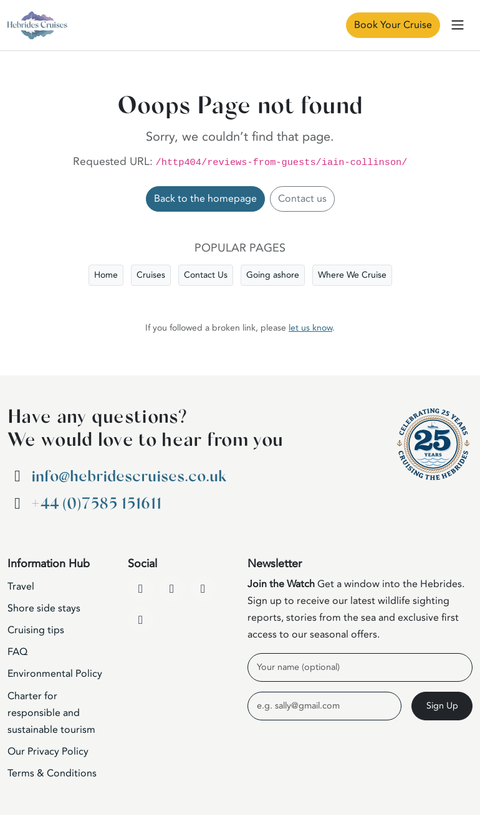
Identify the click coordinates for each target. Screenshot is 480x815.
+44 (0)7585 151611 (96, 504)
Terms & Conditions (52, 773)
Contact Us (206, 275)
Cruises (151, 275)
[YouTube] (172, 589)
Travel (20, 586)
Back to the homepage (205, 198)
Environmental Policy (54, 674)
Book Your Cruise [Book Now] (393, 25)
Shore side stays (43, 608)
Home (106, 275)
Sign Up (442, 706)
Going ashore (272, 275)
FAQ (17, 652)
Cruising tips (35, 630)
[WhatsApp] (141, 620)
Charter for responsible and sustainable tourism (51, 713)
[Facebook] (141, 589)
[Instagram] (203, 589)
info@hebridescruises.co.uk (128, 476)
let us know (310, 328)
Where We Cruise (352, 275)
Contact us (302, 198)
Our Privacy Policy (48, 751)
